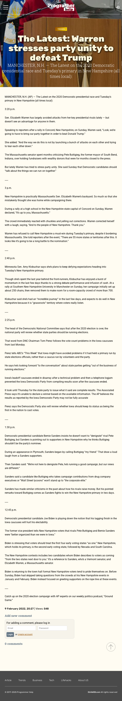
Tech (51, 680)
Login (10, 634)
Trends (61, 29)
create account (25, 634)
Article (8, 680)
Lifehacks (66, 680)
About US (83, 680)
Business (37, 680)
